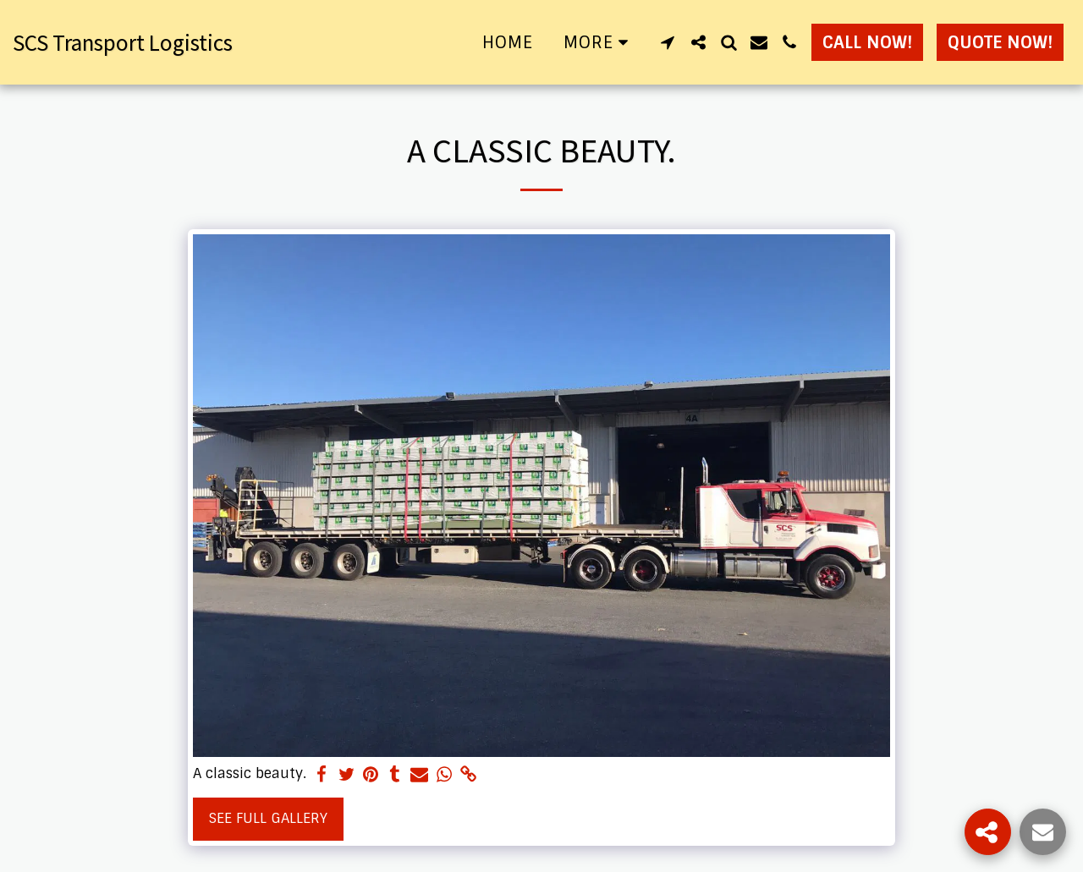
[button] (667, 42)
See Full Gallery (268, 818)
